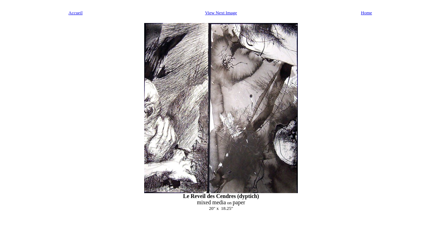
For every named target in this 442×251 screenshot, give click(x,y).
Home (366, 12)
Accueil (75, 12)
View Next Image (221, 12)
